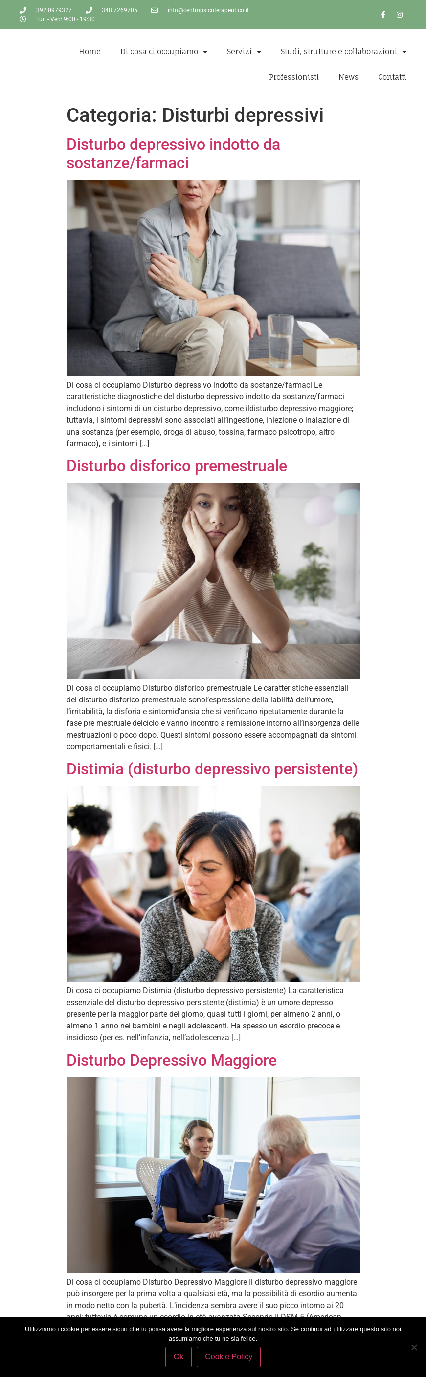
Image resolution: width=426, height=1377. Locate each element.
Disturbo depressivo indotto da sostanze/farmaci (173, 153)
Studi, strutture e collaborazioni (343, 52)
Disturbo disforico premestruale (177, 466)
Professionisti (294, 77)
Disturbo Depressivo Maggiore (172, 1060)
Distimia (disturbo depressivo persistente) (212, 769)
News (348, 77)
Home (90, 51)
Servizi (244, 52)
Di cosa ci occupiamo (163, 52)
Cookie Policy (228, 1357)
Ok (178, 1357)
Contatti (392, 77)
